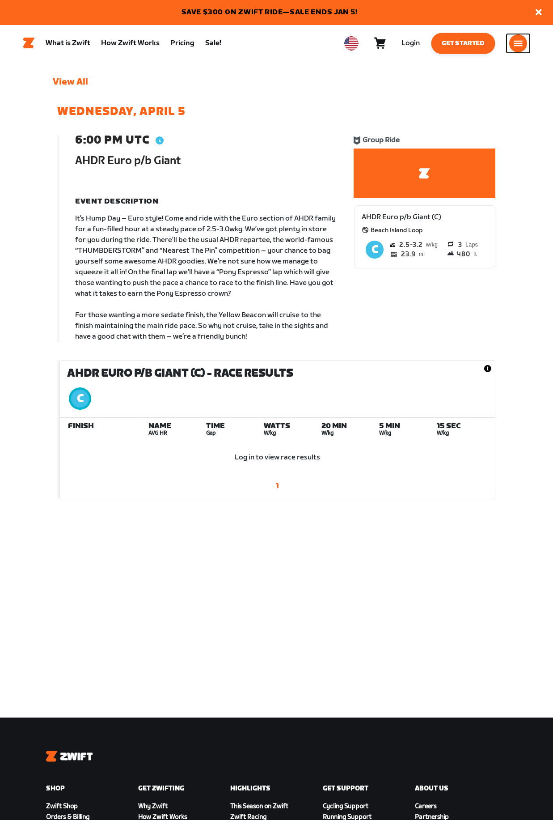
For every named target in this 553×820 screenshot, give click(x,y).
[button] (538, 12)
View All (70, 85)
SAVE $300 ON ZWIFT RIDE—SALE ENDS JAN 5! (270, 12)
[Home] (29, 45)
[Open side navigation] (518, 45)
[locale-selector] (351, 45)
